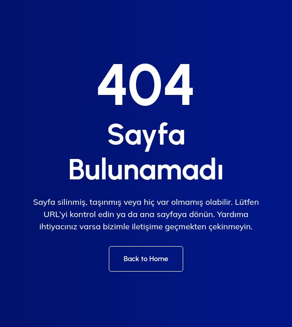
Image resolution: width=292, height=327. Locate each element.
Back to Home (146, 258)
